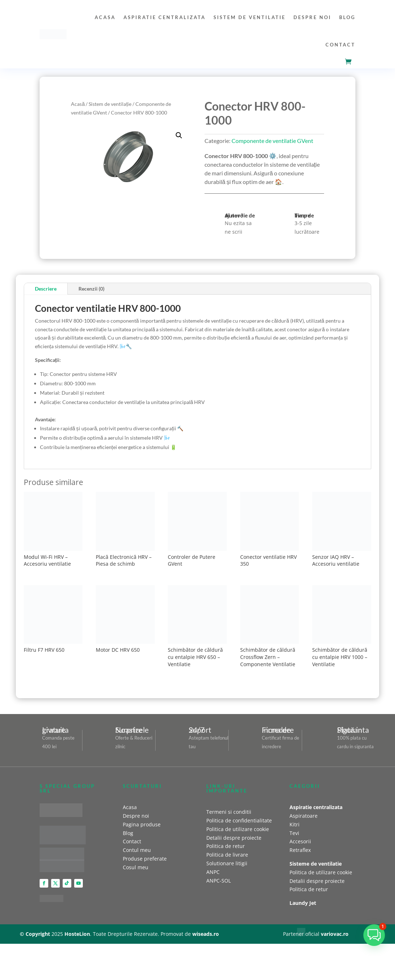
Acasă (78, 104)
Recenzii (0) (91, 289)
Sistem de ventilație (110, 104)
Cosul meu (135, 867)
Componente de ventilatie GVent (272, 140)
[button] (178, 135)
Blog (347, 17)
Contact (340, 45)
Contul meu (137, 850)
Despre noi (312, 17)
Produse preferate (145, 858)
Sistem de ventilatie (250, 17)
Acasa (105, 17)
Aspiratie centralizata (165, 17)
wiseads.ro (205, 933)
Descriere (46, 289)
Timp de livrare (304, 215)
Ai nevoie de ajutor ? (240, 215)
